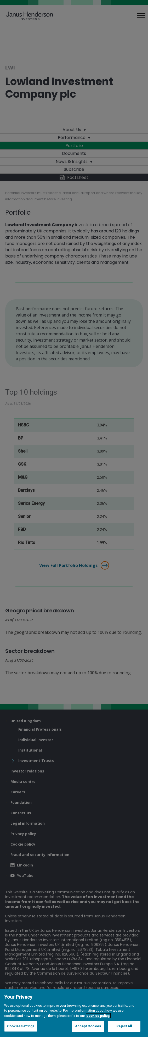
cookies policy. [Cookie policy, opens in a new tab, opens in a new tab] (98, 1016)
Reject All (124, 1026)
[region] (74, 1013)
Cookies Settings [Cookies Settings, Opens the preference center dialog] (20, 1026)
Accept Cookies (88, 1026)
